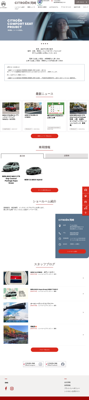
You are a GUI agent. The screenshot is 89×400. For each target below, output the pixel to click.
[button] (40, 43)
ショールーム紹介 (20, 7)
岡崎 (25, 3)
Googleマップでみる (76, 227)
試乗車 (66, 155)
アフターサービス (66, 7)
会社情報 (67, 381)
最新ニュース (31, 7)
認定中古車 (77, 7)
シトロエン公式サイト (72, 390)
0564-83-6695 (74, 231)
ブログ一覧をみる (44, 348)
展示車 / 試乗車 (42, 7)
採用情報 (67, 384)
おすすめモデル (53, 7)
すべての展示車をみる (44, 189)
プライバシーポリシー (72, 387)
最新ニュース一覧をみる (44, 135)
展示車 (22, 155)
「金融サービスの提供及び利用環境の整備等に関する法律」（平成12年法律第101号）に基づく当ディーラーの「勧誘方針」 (41, 77)
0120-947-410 (74, 233)
